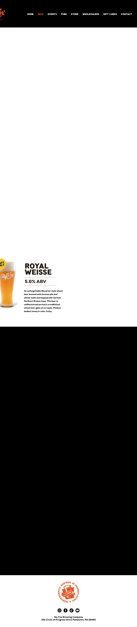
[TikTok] (71, 610)
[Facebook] (66, 610)
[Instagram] (60, 610)
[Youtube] (77, 610)
